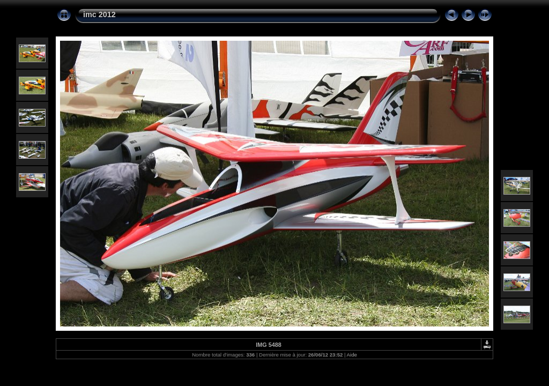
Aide (352, 355)
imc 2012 (99, 14)
